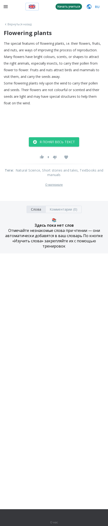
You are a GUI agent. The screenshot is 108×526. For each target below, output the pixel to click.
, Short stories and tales (59, 170)
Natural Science (28, 170)
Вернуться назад (18, 24)
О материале (54, 184)
